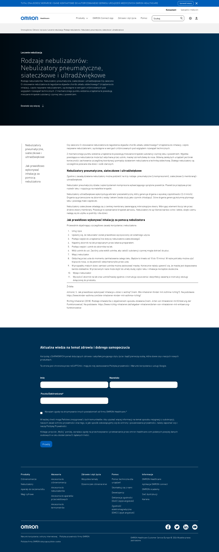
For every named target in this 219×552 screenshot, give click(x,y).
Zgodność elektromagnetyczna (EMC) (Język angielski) (123, 509)
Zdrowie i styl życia (40, 30)
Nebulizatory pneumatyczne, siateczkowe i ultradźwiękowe (34, 151)
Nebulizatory (27, 484)
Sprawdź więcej (186, 3)
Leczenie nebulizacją (55, 30)
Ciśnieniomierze (28, 479)
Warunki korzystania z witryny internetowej (39, 537)
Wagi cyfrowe (27, 494)
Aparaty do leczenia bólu (33, 489)
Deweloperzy (118, 493)
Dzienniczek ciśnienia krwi (94, 484)
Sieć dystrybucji (149, 494)
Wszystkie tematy (89, 479)
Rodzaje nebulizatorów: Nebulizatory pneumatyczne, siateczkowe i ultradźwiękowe (94, 30)
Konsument (171, 10)
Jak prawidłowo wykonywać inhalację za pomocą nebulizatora (34, 174)
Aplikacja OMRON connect (155, 484)
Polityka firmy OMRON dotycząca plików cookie (41, 542)
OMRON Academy (150, 489)
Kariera (145, 499)
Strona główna (26, 30)
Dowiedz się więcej (33, 105)
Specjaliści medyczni (189, 10)
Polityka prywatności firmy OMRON (74, 537)
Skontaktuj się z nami (122, 488)
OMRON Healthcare (151, 479)
